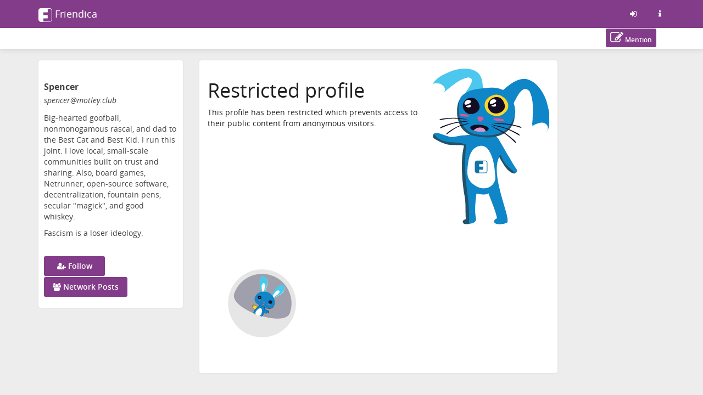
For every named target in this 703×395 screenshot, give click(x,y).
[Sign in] (633, 13)
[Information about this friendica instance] (659, 13)
